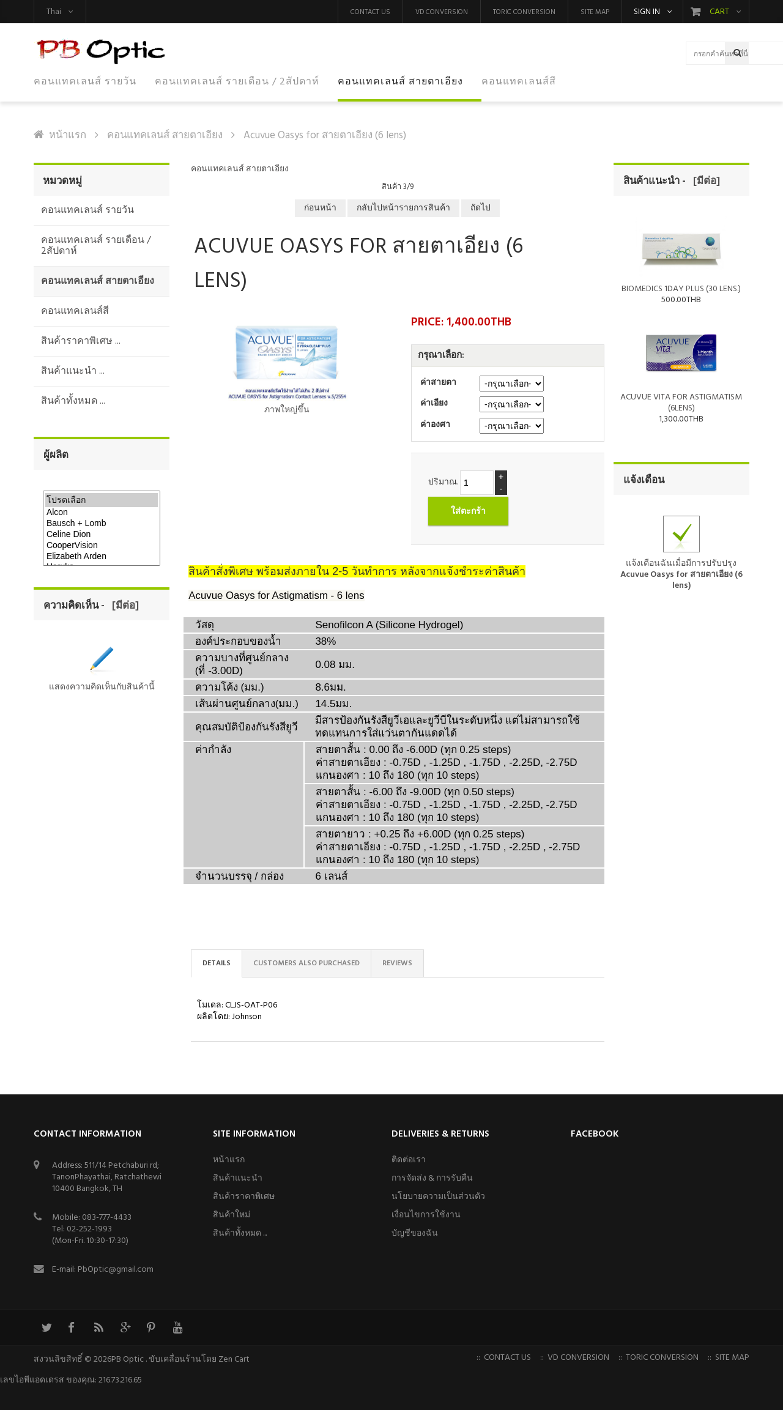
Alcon (101, 512)
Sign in (647, 12)
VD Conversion (441, 12)
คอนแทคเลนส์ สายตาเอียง (165, 135)
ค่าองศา (435, 425)
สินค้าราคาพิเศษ (244, 1197)
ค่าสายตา (438, 383)
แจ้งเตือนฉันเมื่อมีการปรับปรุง (681, 561)
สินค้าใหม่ (231, 1215)
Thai (53, 12)
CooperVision (101, 545)
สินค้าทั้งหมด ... (240, 1233)
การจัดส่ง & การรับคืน (432, 1178)
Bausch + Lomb (101, 523)
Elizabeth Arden (101, 556)
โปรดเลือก (101, 500)
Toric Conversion (524, 12)
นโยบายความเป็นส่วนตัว (438, 1197)
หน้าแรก (67, 135)
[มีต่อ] (123, 606)
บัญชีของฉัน (415, 1233)
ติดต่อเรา (409, 1160)
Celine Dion (101, 534)
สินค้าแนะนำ (237, 1178)
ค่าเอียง (434, 403)
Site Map (595, 12)
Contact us (370, 12)
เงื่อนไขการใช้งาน (426, 1215)
